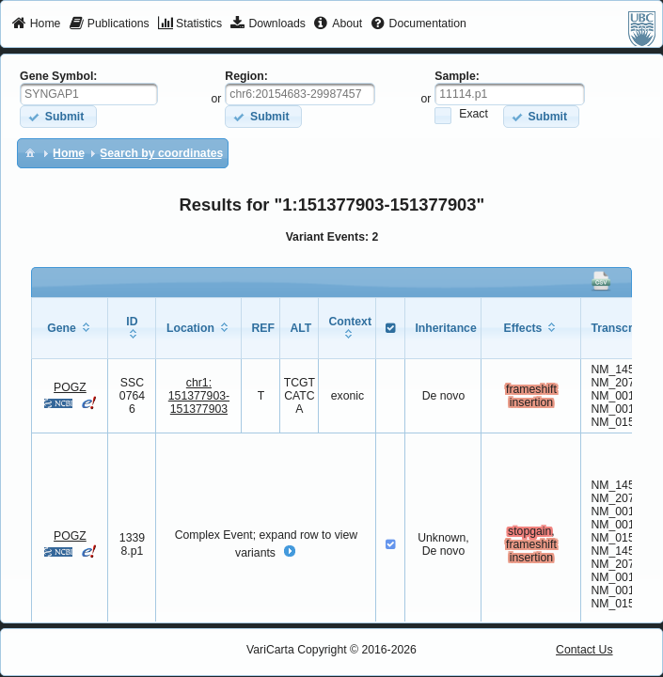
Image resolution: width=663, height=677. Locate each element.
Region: (246, 76)
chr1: (198, 396)
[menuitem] (36, 24)
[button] (58, 116)
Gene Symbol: (58, 76)
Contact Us (584, 649)
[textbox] (89, 94)
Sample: (457, 76)
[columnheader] (70, 327)
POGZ (70, 387)
